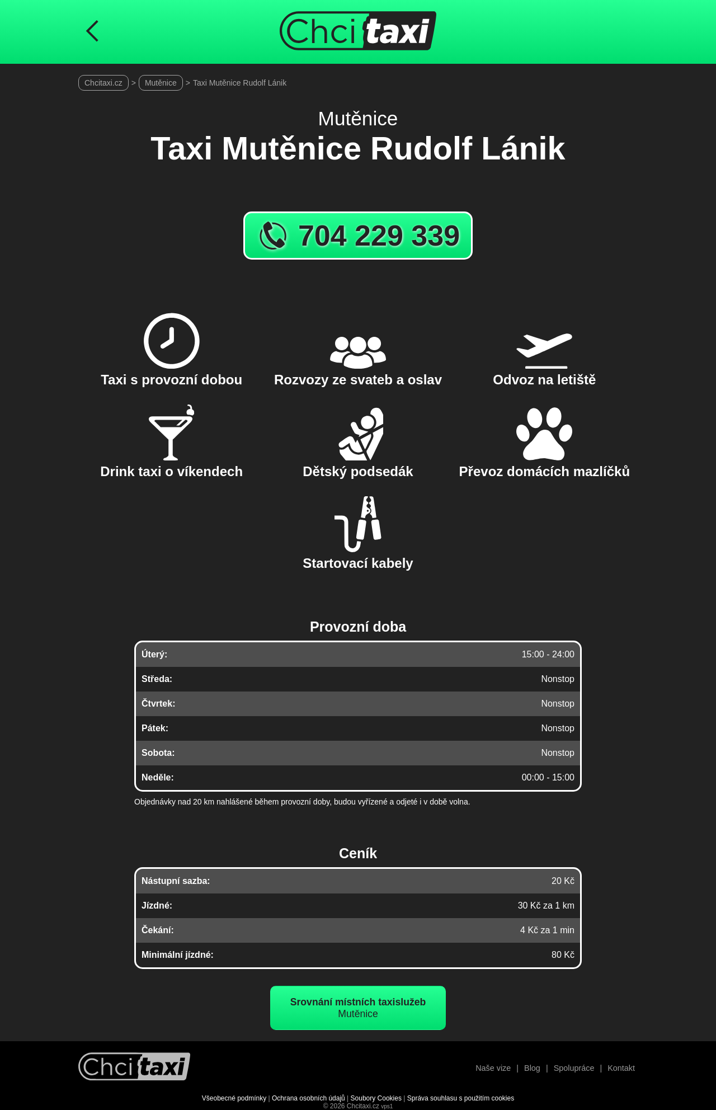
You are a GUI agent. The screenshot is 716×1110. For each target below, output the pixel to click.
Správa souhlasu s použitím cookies (460, 1098)
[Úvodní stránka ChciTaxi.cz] (358, 32)
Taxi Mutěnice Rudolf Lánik (239, 82)
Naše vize (493, 1068)
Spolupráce (574, 1068)
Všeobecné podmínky (234, 1098)
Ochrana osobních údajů (308, 1098)
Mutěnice (161, 82)
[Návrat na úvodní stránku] (134, 1067)
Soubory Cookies (376, 1098)
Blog (532, 1068)
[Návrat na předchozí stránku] (92, 32)
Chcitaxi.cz (103, 82)
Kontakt (621, 1068)
